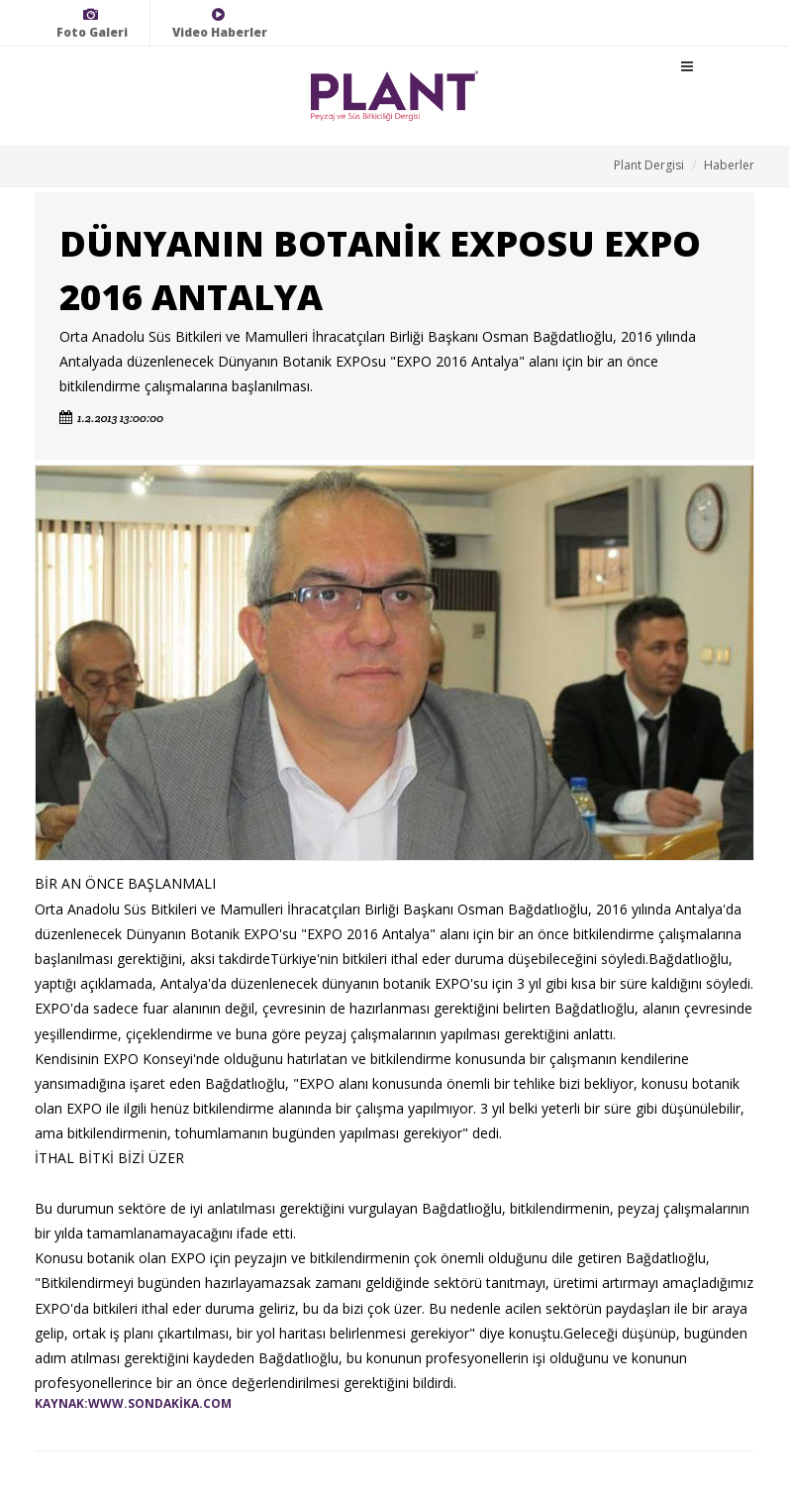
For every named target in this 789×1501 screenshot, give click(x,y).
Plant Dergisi (649, 165)
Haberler (729, 165)
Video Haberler (219, 23)
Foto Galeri (92, 23)
